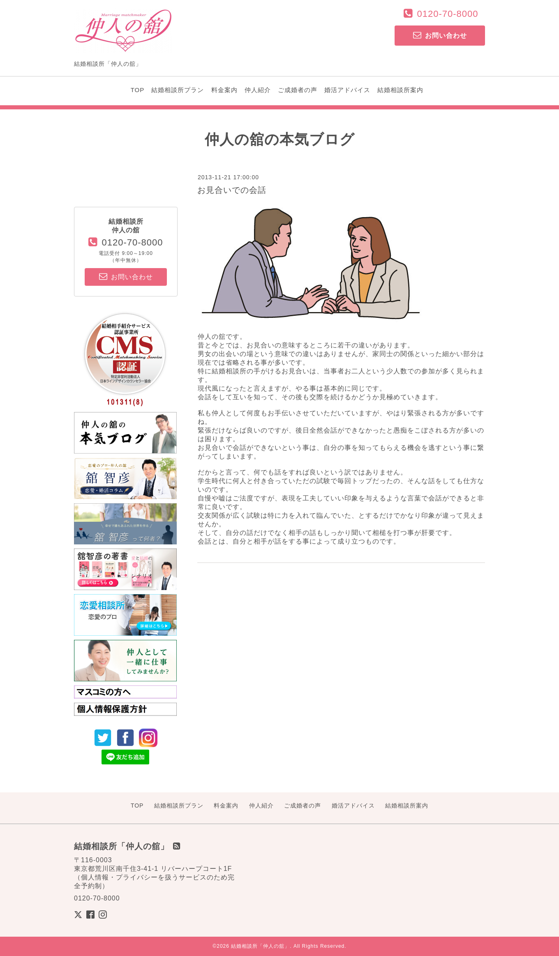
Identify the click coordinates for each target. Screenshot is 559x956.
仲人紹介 (258, 89)
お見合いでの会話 (231, 189)
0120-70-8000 (447, 14)
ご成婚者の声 (297, 89)
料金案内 (224, 89)
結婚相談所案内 (400, 89)
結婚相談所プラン (177, 89)
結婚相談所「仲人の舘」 (260, 946)
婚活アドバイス (347, 89)
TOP (138, 89)
